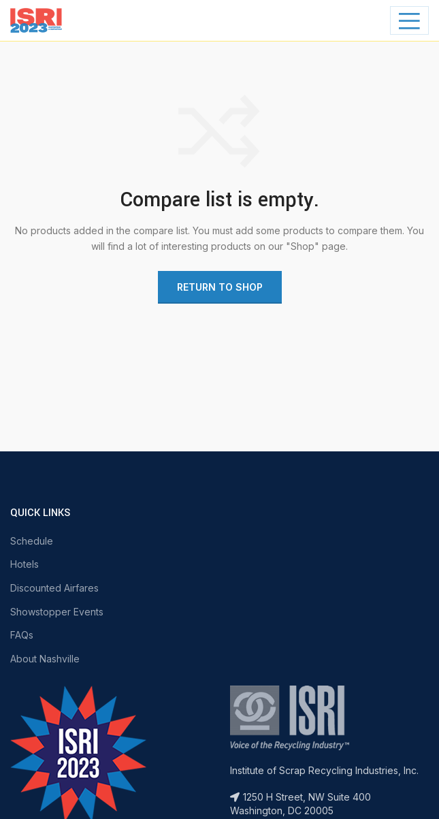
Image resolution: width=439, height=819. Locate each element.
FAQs (21, 635)
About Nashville (45, 658)
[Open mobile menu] (409, 20)
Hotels (24, 564)
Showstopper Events (56, 611)
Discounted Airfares (54, 588)
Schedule (31, 541)
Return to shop (220, 287)
